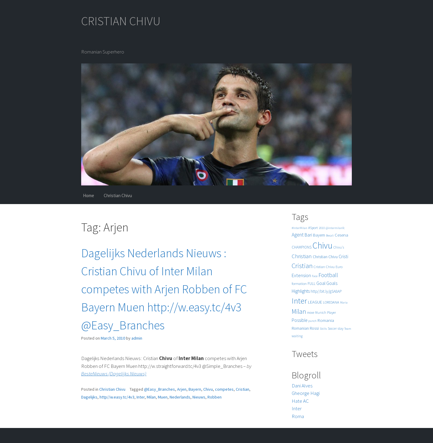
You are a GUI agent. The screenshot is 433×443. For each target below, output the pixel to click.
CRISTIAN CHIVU (121, 21)
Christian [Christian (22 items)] (302, 256)
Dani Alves (302, 385)
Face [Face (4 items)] (315, 276)
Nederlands (180, 397)
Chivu (208, 389)
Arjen (181, 389)
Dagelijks (89, 397)
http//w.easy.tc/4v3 (117, 397)
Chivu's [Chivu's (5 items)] (338, 247)
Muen (162, 397)
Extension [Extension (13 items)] (301, 275)
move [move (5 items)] (310, 312)
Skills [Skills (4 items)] (323, 329)
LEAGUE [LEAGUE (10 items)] (315, 302)
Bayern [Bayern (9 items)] (319, 235)
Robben (214, 397)
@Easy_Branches (159, 389)
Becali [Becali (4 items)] (330, 235)
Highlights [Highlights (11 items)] (301, 291)
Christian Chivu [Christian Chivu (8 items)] (325, 256)
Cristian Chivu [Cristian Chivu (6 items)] (324, 266)
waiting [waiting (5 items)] (297, 336)
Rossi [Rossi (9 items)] (314, 328)
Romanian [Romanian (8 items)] (300, 328)
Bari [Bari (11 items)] (308, 235)
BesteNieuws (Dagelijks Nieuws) (113, 373)
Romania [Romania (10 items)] (326, 320)
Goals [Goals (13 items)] (331, 283)
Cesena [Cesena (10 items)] (341, 235)
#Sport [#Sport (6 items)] (313, 227)
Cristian (242, 389)
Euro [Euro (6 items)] (339, 266)
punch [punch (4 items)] (312, 321)
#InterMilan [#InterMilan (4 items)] (299, 228)
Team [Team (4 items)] (347, 329)
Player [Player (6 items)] (331, 312)
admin (136, 338)
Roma (298, 416)
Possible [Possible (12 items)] (299, 320)
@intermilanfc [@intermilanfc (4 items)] (335, 228)
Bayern (195, 389)
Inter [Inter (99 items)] (299, 301)
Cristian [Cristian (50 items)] (302, 265)
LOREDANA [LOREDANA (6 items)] (331, 302)
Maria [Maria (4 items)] (344, 302)
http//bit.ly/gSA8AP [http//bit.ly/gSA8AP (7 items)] (326, 291)
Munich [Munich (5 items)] (320, 312)
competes (224, 389)
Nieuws (198, 397)
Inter (141, 397)
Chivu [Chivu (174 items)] (322, 245)
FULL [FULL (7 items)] (311, 283)
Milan (151, 397)
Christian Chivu (118, 195)
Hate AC (300, 401)
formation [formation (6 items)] (299, 283)
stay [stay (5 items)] (340, 328)
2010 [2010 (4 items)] (322, 228)
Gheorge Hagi (306, 393)
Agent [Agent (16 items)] (298, 234)
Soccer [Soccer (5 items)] (332, 328)
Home (88, 195)
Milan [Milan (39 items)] (299, 311)
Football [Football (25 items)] (328, 275)
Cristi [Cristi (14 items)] (343, 256)
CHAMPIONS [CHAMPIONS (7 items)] (302, 247)
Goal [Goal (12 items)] (320, 283)
